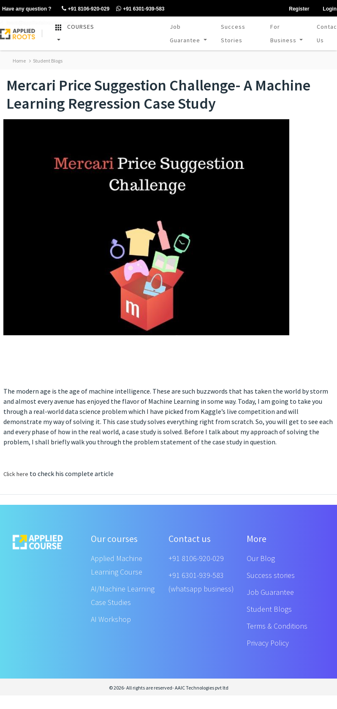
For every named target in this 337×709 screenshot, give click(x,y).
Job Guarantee (186, 33)
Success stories (271, 575)
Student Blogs (46, 60)
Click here (15, 474)
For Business (284, 33)
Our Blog (261, 558)
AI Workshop (111, 619)
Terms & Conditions (277, 626)
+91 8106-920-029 (196, 558)
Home (19, 60)
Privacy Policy (268, 643)
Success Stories (233, 33)
